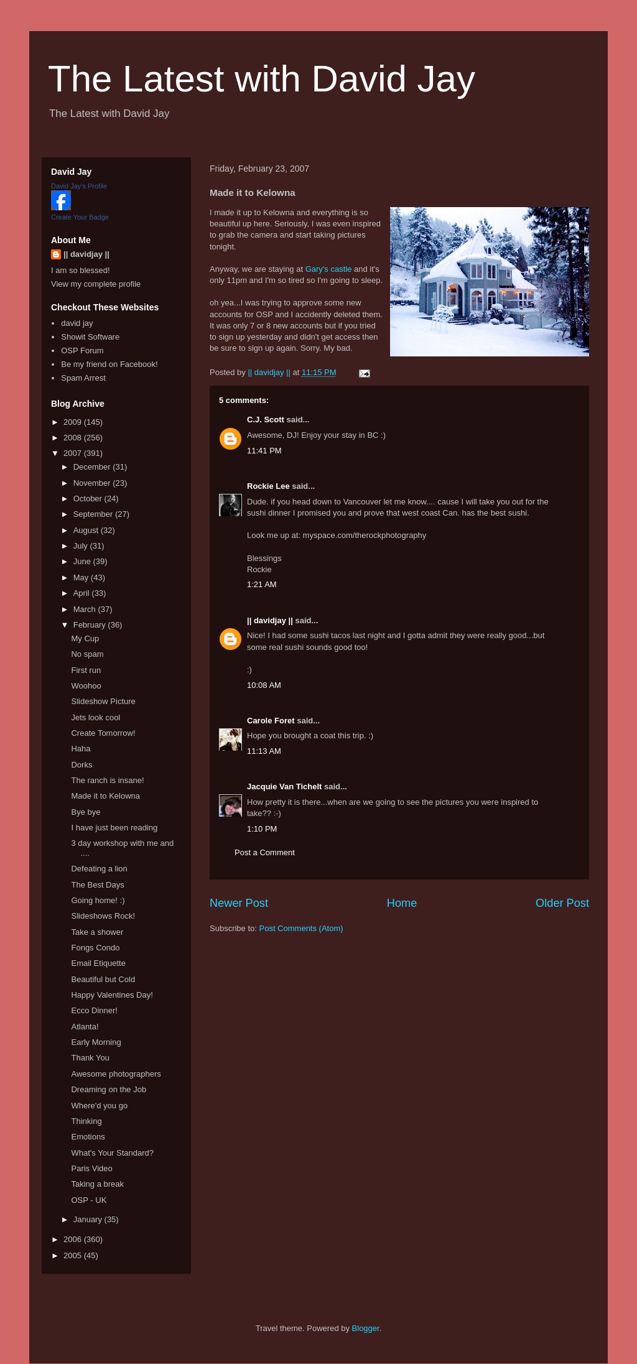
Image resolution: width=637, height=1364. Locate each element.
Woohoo (86, 685)
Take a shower (97, 932)
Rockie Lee (268, 486)
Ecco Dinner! (94, 1010)
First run (86, 670)
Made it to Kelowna (105, 795)
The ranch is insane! (107, 780)
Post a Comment (265, 852)
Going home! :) (97, 900)
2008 (73, 437)
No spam (87, 654)
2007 (73, 453)
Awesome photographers (115, 1074)
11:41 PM (264, 450)
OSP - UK (88, 1200)
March (85, 609)
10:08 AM (264, 685)
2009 (73, 422)
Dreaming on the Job (108, 1089)
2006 (73, 1239)
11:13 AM (264, 751)
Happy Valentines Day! (111, 995)
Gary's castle (328, 269)
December (93, 466)
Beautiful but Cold (103, 979)
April (82, 593)
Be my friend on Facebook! (109, 364)
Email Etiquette (98, 963)
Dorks (81, 764)
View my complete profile (96, 284)
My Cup (85, 638)
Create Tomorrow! (103, 733)
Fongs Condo (95, 947)
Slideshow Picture (103, 701)
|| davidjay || (270, 620)
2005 (73, 1255)
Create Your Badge (80, 217)
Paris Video (91, 1168)
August (87, 530)
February (90, 624)
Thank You (90, 1057)
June (83, 561)
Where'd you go (99, 1105)
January (89, 1219)
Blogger (365, 1328)
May (82, 577)
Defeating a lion (99, 868)
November (93, 483)
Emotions (88, 1136)
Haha (80, 748)
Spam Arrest (83, 378)
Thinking (86, 1121)
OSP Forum (82, 350)
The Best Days (97, 884)
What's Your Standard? (112, 1153)
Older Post (562, 903)
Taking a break (97, 1184)
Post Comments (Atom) (301, 928)
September (94, 514)
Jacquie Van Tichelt (284, 786)
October (89, 498)
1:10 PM (262, 828)
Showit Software (90, 336)
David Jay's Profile (79, 186)
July (81, 545)
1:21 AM (262, 584)
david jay (77, 323)
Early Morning (96, 1042)
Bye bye (85, 812)
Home (402, 903)
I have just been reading (114, 827)
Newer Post (239, 903)
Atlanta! (84, 1026)
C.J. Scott (265, 419)
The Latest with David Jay (261, 79)
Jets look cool (95, 717)
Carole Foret (271, 720)
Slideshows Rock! (103, 916)
